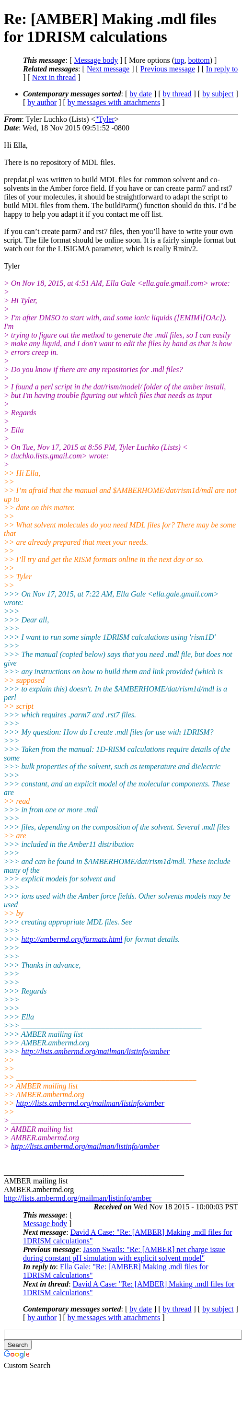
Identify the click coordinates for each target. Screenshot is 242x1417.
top (179, 60)
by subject (217, 94)
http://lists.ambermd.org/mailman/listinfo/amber (95, 1051)
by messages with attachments (114, 102)
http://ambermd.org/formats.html (71, 939)
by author (42, 102)
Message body (96, 60)
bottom (198, 60)
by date (140, 94)
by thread (177, 94)
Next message (108, 69)
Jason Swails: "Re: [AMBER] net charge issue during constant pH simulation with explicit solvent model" (124, 1253)
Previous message (167, 69)
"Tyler (105, 119)
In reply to (222, 69)
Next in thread (54, 77)
